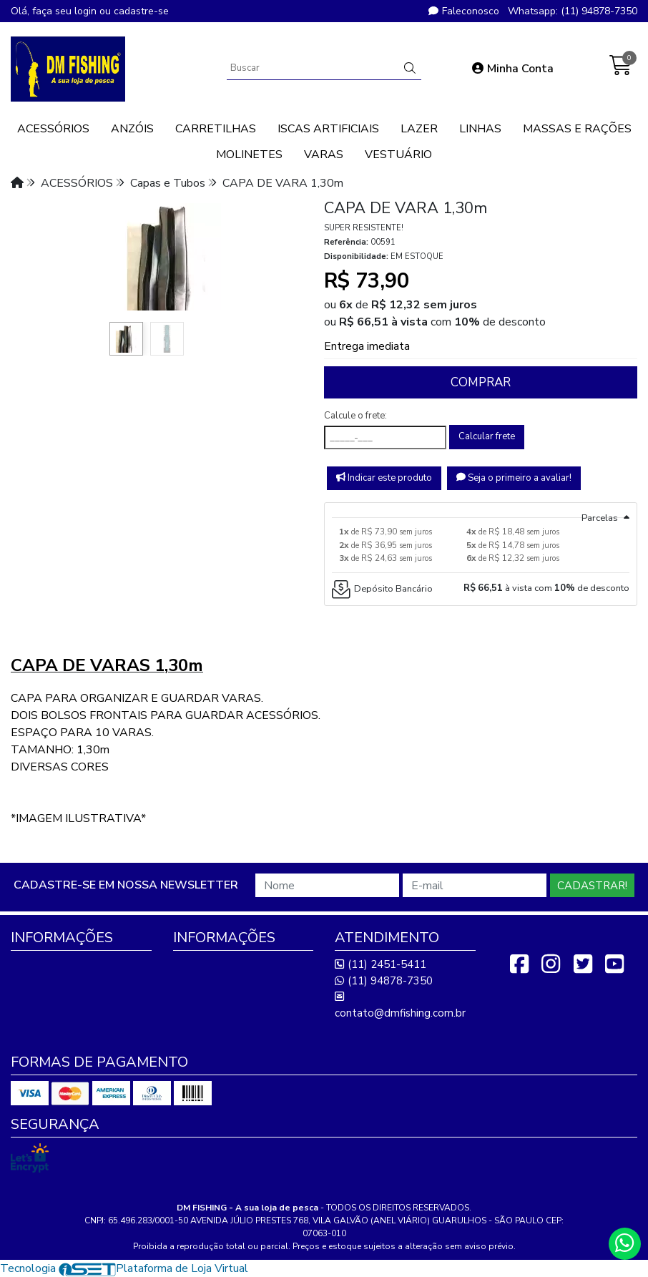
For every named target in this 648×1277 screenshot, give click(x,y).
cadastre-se (141, 11)
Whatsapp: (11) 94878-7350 (572, 11)
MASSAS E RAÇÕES (577, 129)
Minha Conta (513, 69)
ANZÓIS (132, 129)
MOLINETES (249, 154)
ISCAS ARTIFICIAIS (328, 129)
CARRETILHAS (215, 129)
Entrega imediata (367, 346)
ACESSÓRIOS (53, 129)
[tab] (480, 510)
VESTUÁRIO (398, 154)
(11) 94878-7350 (384, 981)
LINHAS (480, 129)
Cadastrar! (592, 886)
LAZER (419, 129)
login (86, 11)
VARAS (323, 154)
